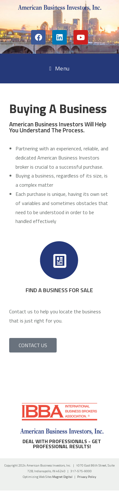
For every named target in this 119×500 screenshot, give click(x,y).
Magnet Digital (62, 476)
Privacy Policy (86, 476)
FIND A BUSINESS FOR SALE (59, 290)
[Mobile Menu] (59, 68)
